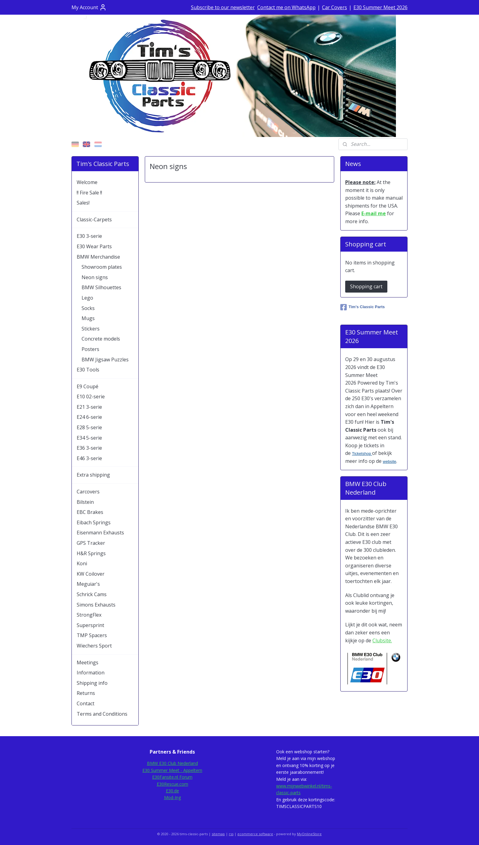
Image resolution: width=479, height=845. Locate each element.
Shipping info (92, 683)
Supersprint (90, 625)
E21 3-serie (89, 407)
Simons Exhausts (96, 604)
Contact (85, 703)
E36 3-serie (89, 448)
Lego (87, 297)
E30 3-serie (89, 236)
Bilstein (85, 502)
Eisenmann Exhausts (100, 532)
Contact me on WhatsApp (286, 7)
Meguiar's (88, 584)
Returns (86, 693)
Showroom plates (102, 267)
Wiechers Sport (94, 645)
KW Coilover (90, 573)
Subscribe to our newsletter (223, 7)
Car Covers (334, 7)
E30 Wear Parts (94, 246)
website (389, 461)
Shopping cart (366, 286)
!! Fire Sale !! (89, 192)
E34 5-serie (89, 437)
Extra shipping (93, 474)
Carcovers (88, 491)
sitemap (218, 834)
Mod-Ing (172, 797)
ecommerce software (255, 834)
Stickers (91, 328)
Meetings (87, 662)
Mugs (88, 318)
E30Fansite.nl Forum (172, 777)
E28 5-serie (89, 427)
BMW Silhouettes (101, 287)
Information (90, 672)
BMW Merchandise (98, 256)
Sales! (83, 202)
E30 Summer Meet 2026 (380, 7)
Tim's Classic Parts (362, 307)
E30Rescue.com (172, 784)
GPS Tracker (91, 543)
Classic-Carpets (94, 219)
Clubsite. (382, 640)
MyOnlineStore (309, 834)
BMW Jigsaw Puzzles (105, 359)
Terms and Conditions (102, 713)
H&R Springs (91, 553)
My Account (89, 7)
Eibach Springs (94, 522)
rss (231, 834)
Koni (82, 563)
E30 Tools (88, 369)
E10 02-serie (91, 396)
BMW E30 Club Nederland (172, 763)
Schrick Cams (92, 594)
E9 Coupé (87, 386)
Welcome (87, 182)
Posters (90, 349)
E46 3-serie (89, 458)
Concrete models (101, 338)
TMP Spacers (92, 635)
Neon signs (95, 277)
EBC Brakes (90, 512)
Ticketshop (362, 453)
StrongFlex (89, 614)
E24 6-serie (89, 417)
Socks (88, 308)
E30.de (172, 791)
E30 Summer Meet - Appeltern (172, 770)
